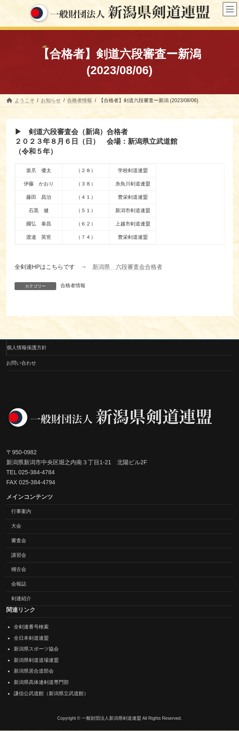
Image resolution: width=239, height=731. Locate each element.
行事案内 (21, 511)
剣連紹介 (21, 598)
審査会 (18, 540)
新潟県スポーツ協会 (36, 649)
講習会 (18, 555)
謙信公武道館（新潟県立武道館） (51, 693)
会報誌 (18, 584)
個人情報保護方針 (27, 347)
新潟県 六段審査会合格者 (127, 266)
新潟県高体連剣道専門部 (41, 682)
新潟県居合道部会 (34, 671)
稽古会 (18, 570)
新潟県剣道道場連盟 (36, 660)
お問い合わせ (21, 363)
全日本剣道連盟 (31, 638)
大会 (16, 526)
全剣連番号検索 (31, 627)
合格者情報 (72, 285)
